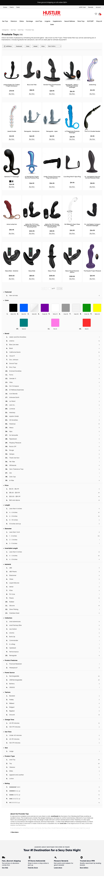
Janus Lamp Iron (11, 224)
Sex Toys (5, 21)
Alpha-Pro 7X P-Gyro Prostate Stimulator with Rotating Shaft (32, 225)
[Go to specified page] (49, 288)
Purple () (44, 314)
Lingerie (47, 21)
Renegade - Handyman (31, 131)
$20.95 (72, 137)
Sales (52, 24)
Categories (5, 30)
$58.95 (32, 90)
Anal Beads (54, 816)
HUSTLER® (90, 21)
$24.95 (11, 184)
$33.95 (92, 90)
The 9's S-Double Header (92, 131)
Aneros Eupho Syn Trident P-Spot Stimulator (11, 85)
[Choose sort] (54, 46)
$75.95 (11, 91)
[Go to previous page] (46, 288)
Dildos (22, 21)
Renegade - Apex (52, 131)
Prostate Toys (30, 30)
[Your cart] (99, 14)
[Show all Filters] (7, 46)
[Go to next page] (58, 288)
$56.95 (72, 91)
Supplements (57, 21)
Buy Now (11, 94)
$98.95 (52, 231)
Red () (86, 329)
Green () (86, 314)
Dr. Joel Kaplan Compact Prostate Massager (92, 224)
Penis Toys (81, 21)
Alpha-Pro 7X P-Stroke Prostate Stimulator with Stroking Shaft (52, 225)
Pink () (55, 329)
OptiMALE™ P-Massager (11, 176)
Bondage (29, 21)
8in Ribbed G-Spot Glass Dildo (72, 224)
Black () (13, 314)
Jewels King (92, 84)
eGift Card (82, 7)
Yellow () (97, 314)
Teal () (24, 329)
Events (12, 7)
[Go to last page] (61, 288)
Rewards (90, 7)
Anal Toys (39, 21)
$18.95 (92, 183)
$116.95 (52, 183)
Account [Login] (98, 7)
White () (55, 314)
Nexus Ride (32, 271)
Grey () (66, 314)
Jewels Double (11, 131)
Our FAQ (5, 867)
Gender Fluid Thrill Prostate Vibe (52, 85)
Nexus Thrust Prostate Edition (72, 271)
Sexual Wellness (69, 21)
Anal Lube (46, 40)
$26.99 (31, 183)
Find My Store (33, 867)
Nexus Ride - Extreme (11, 271)
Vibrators (13, 21)
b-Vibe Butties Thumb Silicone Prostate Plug (32, 177)
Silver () (34, 314)
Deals (18, 7)
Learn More (58, 867)
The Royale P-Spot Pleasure (92, 271)
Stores (5, 7)
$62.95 (31, 136)
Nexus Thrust (52, 271)
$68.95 (52, 91)
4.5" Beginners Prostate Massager (72, 131)
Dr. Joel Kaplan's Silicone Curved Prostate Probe (92, 177)
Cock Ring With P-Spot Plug (72, 176)
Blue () (24, 314)
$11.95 (92, 136)
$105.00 (52, 276)
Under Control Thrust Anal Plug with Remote (52, 177)
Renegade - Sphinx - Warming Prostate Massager (72, 86)
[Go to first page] (43, 288)
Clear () (76, 314)
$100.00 (11, 276)
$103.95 (31, 231)
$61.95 (52, 136)
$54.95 (11, 230)
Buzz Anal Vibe (31, 84)
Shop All (99, 21)
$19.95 (72, 182)
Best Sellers (84, 867)
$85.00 (31, 276)
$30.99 (72, 230)
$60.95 (92, 276)
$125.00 (72, 276)
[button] (10, 181)
